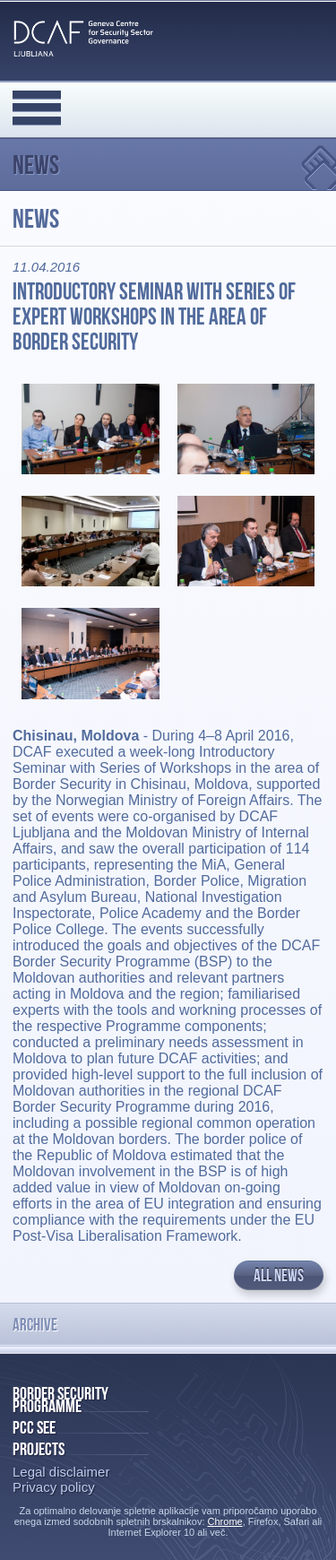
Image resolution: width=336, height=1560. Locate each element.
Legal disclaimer (61, 1471)
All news (279, 1275)
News (36, 164)
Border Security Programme (60, 1399)
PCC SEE (34, 1427)
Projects (39, 1449)
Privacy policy (54, 1487)
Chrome (225, 1521)
